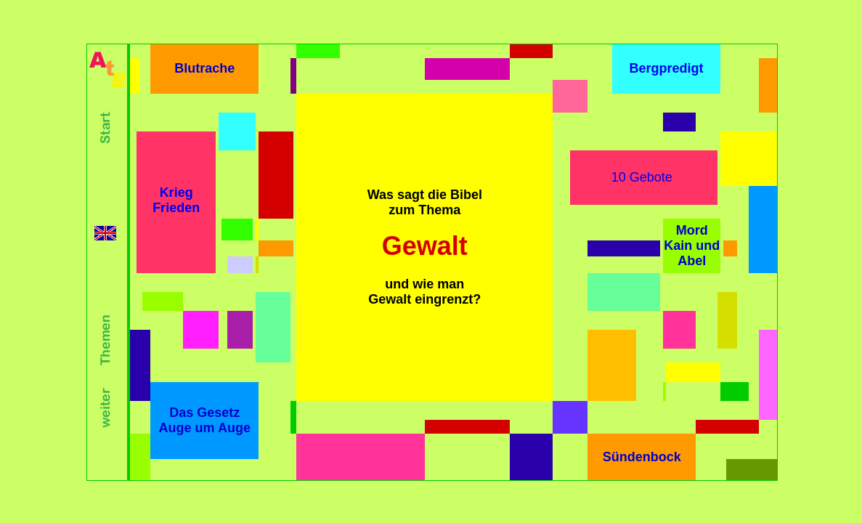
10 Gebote (641, 177)
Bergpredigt (666, 68)
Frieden (176, 207)
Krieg (176, 192)
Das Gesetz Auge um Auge (205, 420)
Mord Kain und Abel (692, 245)
